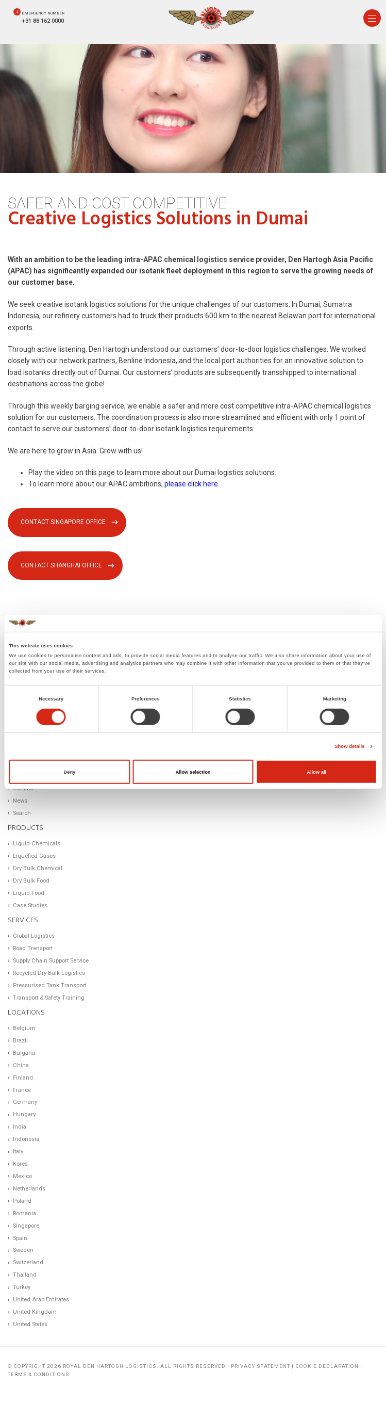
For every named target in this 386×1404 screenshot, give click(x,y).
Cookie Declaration (327, 1366)
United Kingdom (35, 1312)
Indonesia (26, 1139)
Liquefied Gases (34, 856)
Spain (20, 1238)
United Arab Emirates (41, 1299)
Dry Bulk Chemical (37, 868)
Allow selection (192, 771)
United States (30, 1324)
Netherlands (29, 1188)
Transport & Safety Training (49, 997)
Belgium (24, 1028)
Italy (18, 1151)
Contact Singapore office (63, 522)
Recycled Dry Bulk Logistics (49, 973)
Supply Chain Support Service (51, 960)
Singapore (26, 1225)
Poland (22, 1201)
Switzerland (28, 1262)
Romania (24, 1213)
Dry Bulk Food (31, 880)
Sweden (23, 1250)
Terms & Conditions (39, 1374)
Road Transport (33, 948)
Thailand (25, 1274)
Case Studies (30, 905)
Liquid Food (28, 893)
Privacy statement (260, 1366)
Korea (20, 1164)
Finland (23, 1077)
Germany (25, 1102)
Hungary (24, 1114)
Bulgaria (24, 1053)
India (19, 1126)
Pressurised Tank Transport (49, 985)
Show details (349, 746)
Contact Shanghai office (61, 565)
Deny (69, 771)
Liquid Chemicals (36, 843)
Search (22, 813)
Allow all (316, 771)
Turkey (21, 1287)
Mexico (22, 1176)
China (21, 1065)
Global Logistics (34, 936)
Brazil (20, 1040)
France (22, 1090)
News (20, 800)
